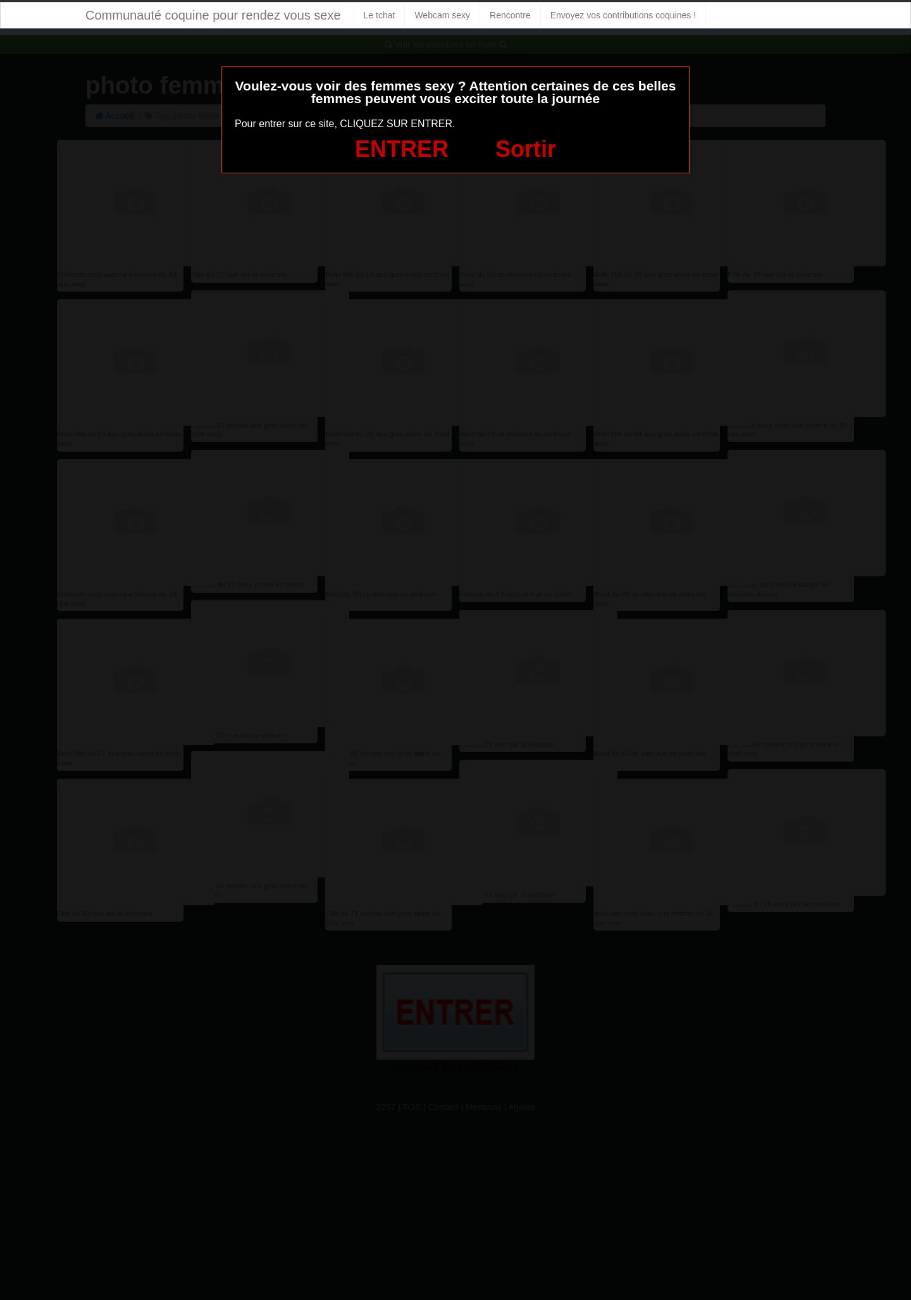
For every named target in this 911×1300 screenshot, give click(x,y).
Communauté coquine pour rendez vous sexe (213, 15)
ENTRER (402, 149)
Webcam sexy (442, 15)
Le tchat (379, 15)
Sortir (525, 149)
